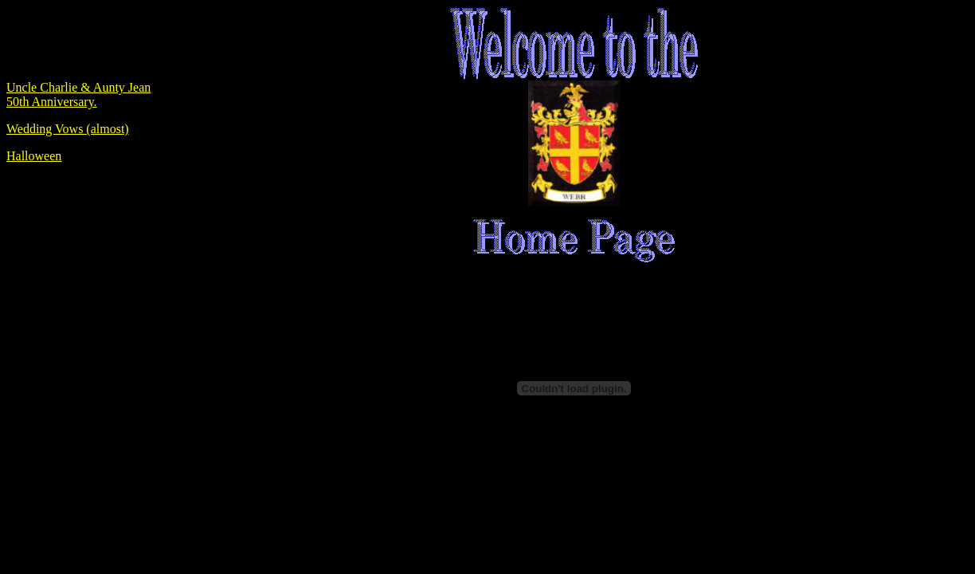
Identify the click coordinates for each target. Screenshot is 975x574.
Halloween (33, 156)
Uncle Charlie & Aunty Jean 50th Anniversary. (78, 94)
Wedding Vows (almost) (67, 129)
